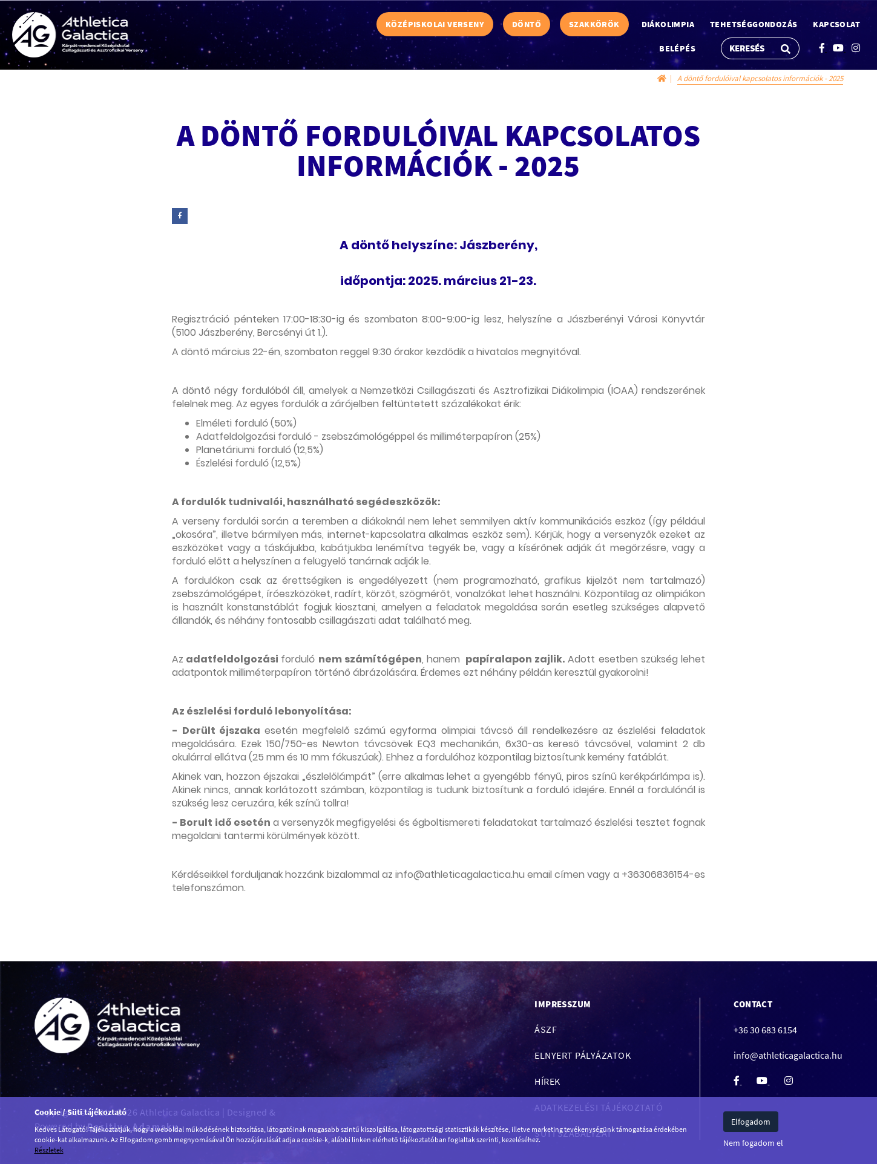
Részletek (49, 1149)
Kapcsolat (836, 24)
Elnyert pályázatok (582, 1055)
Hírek (547, 1081)
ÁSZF (545, 1029)
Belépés (677, 48)
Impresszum (562, 1004)
